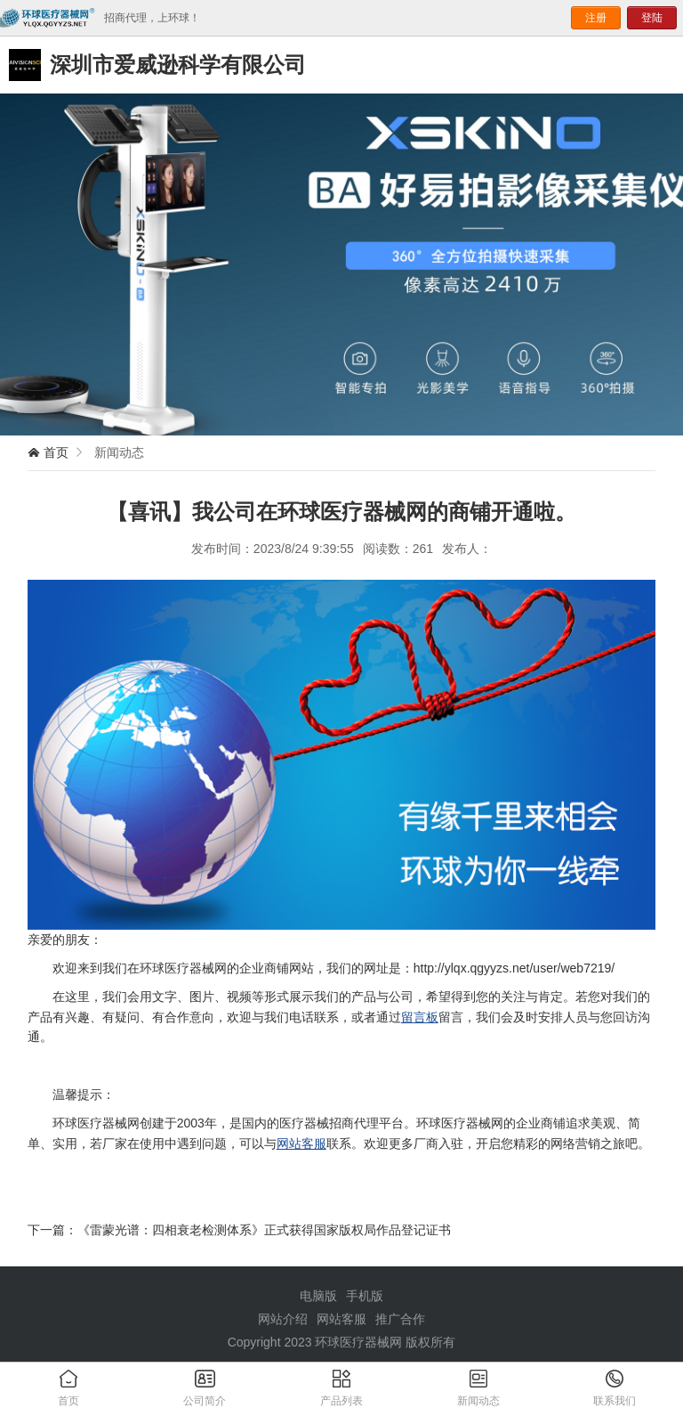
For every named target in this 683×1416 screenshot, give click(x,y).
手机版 (364, 1296)
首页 (56, 452)
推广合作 (400, 1319)
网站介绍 (283, 1319)
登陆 (652, 18)
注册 (596, 18)
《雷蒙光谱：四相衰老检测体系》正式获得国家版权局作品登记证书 (264, 1230)
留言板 (419, 1017)
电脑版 (318, 1296)
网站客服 (301, 1143)
